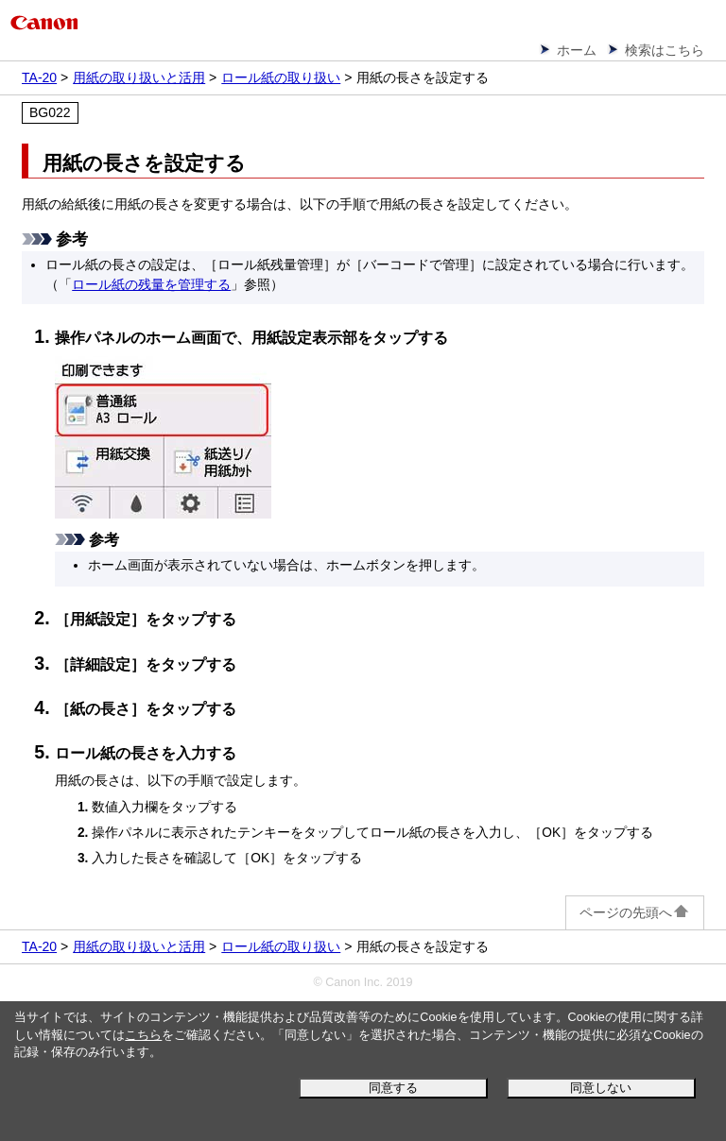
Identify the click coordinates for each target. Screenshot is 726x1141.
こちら (143, 1035)
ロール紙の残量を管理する (151, 284)
